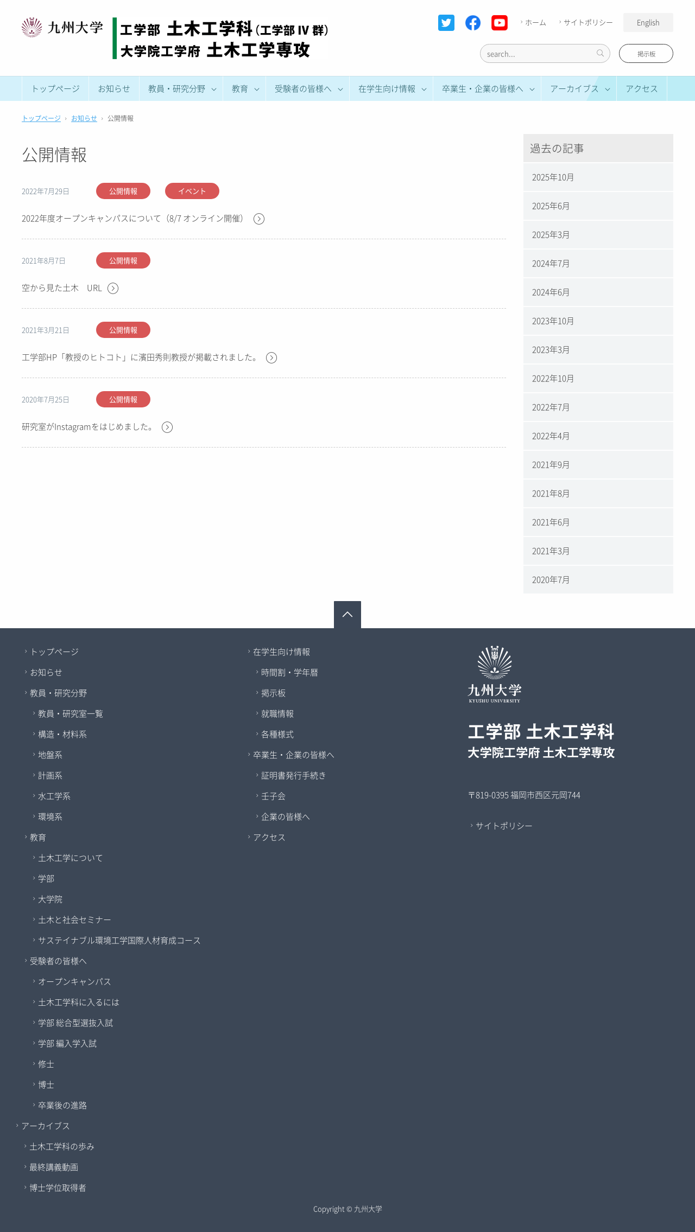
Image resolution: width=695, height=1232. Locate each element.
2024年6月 (551, 292)
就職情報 (277, 713)
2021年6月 (551, 522)
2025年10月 (553, 177)
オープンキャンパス (74, 981)
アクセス (642, 88)
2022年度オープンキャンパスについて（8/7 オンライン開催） (144, 219)
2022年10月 (553, 378)
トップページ (55, 88)
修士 (46, 1064)
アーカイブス (45, 1126)
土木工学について (70, 858)
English (648, 22)
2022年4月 (551, 436)
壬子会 (273, 796)
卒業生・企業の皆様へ (293, 755)
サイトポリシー (585, 22)
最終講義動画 (53, 1167)
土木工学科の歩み (61, 1146)
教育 (38, 837)
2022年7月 (551, 407)
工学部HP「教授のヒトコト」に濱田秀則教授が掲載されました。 (150, 358)
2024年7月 (551, 263)
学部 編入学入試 (67, 1043)
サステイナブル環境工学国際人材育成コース (119, 940)
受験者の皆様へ (58, 961)
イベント (192, 191)
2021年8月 (551, 493)
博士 (46, 1084)
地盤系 (50, 755)
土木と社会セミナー (74, 919)
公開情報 (123, 191)
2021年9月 (551, 464)
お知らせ (114, 88)
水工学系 (54, 796)
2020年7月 (551, 579)
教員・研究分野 (58, 693)
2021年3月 (551, 551)
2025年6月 (551, 206)
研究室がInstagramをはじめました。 (98, 427)
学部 (46, 878)
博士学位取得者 (57, 1187)
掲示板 (646, 54)
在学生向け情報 (281, 652)
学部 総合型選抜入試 (75, 1023)
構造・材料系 (62, 734)
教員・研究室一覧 (70, 713)
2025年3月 (551, 234)
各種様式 (277, 734)
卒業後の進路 (62, 1105)
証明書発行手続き (293, 775)
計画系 (50, 775)
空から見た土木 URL (70, 288)
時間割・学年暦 (289, 672)
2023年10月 (553, 321)
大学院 (50, 899)
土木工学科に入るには (78, 1002)
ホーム (532, 22)
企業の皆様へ (285, 816)
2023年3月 (551, 349)
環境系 (50, 816)
